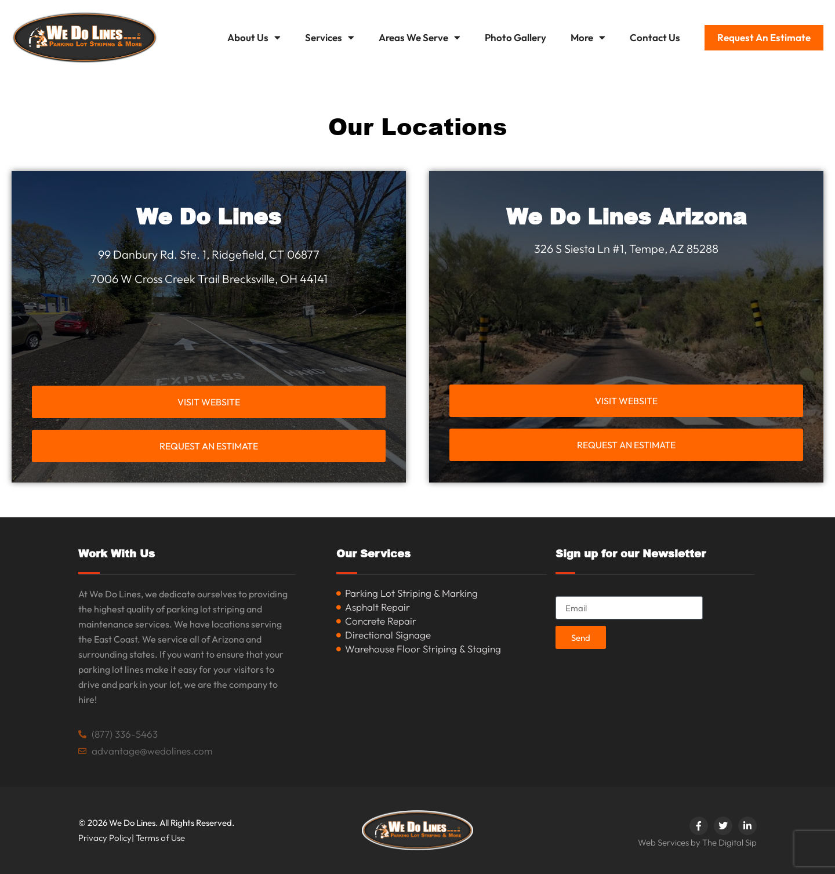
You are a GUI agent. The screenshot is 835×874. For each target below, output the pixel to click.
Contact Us (655, 37)
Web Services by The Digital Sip (697, 842)
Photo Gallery (515, 37)
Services (329, 37)
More (588, 37)
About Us (254, 37)
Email (568, 591)
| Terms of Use (158, 837)
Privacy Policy (105, 837)
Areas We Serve (419, 37)
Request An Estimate (764, 37)
